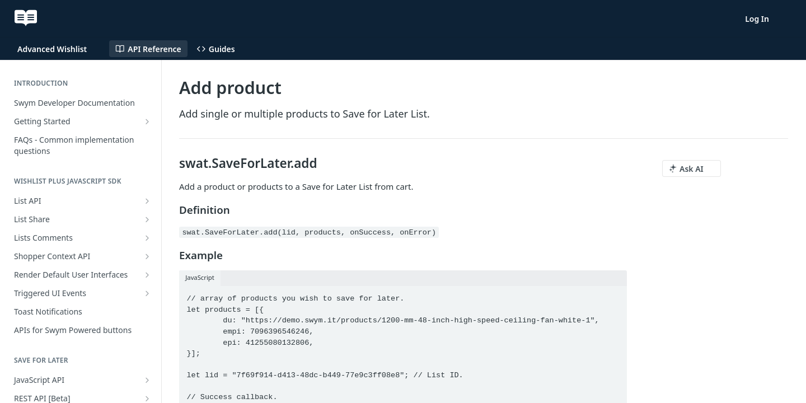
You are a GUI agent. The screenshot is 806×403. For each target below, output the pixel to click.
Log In (757, 18)
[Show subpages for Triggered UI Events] (147, 293)
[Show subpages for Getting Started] (147, 121)
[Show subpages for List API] (147, 200)
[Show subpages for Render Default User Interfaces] (147, 274)
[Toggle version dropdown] (58, 48)
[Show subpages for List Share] (147, 219)
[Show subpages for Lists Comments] (147, 237)
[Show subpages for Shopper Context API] (147, 256)
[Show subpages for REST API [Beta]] (147, 398)
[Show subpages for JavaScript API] (147, 380)
